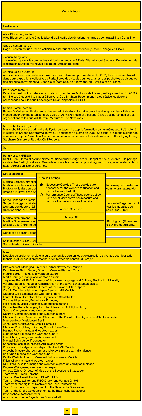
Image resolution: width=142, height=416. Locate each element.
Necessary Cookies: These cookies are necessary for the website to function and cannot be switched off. (69, 188)
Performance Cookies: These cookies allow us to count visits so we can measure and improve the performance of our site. (71, 198)
